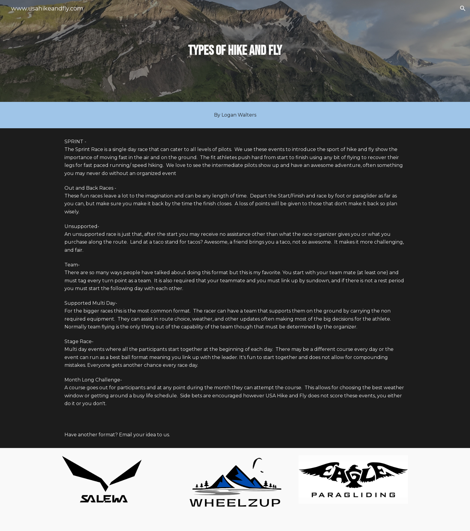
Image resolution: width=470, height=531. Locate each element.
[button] (463, 8)
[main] (235, 51)
